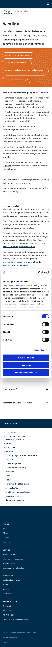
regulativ (7, 166)
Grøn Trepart (10, 432)
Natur (7, 480)
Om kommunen (9, 594)
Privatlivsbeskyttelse (10, 638)
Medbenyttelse (13, 463)
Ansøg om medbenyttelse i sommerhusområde (24, 70)
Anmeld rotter (11, 488)
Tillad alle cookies (26, 358)
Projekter (9, 471)
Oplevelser (7, 542)
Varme (7, 443)
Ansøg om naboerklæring (15, 80)
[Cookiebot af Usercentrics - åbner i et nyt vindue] (38, 272)
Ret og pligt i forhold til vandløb (21, 455)
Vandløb (10, 451)
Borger (7, 11)
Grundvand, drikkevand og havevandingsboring (17, 438)
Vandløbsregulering (15, 467)
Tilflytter (6, 538)
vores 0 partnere (16, 285)
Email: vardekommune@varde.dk (16, 620)
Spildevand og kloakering (16, 484)
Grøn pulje (9, 447)
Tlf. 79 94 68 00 (9, 615)
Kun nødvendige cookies (26, 372)
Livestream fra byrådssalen (13, 568)
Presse (5, 585)
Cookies (6, 642)
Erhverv (6, 533)
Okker (9, 459)
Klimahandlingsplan (14, 500)
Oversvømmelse (12, 496)
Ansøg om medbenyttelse (16, 63)
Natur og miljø (21, 11)
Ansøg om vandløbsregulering (17, 55)
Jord (7, 476)
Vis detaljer (39, 350)
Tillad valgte (26, 365)
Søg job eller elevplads (12, 580)
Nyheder (6, 589)
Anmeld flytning (9, 554)
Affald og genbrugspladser (17, 492)
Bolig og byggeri (9, 563)
